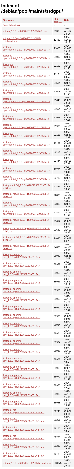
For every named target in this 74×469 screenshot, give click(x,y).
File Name (8, 20)
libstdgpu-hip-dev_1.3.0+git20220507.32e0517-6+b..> (23, 411)
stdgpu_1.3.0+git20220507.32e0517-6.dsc (25, 31)
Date (66, 20)
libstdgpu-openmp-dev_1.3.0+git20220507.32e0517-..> (21, 255)
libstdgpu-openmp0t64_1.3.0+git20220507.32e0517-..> (26, 48)
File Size (56, 20)
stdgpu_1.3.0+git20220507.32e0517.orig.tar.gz (27, 463)
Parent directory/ (11, 25)
